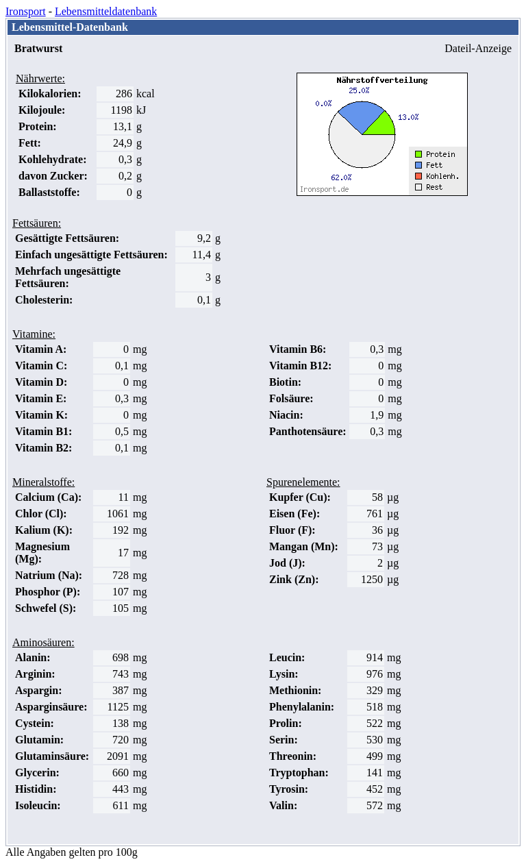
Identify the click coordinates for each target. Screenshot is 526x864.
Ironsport (25, 11)
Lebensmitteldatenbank (106, 11)
